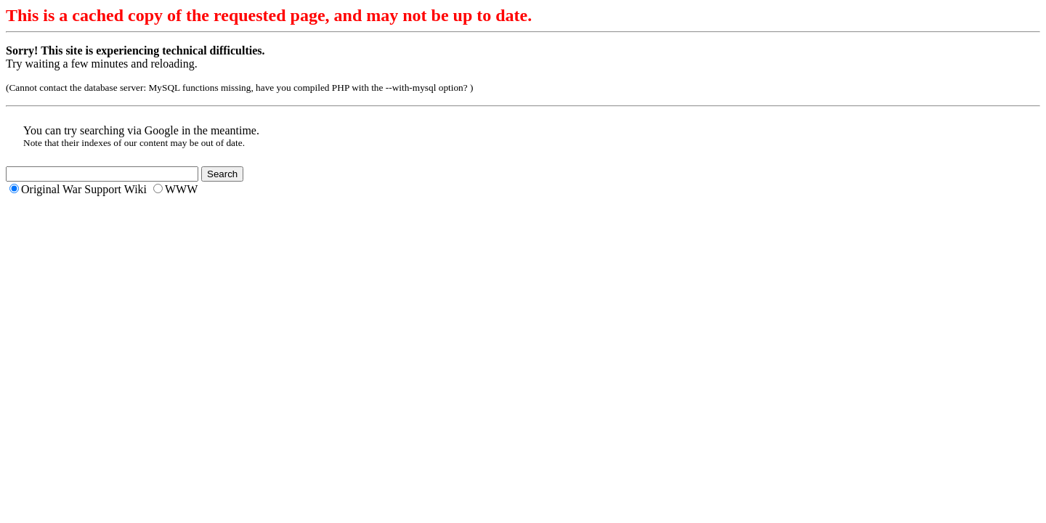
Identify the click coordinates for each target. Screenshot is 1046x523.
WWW (181, 189)
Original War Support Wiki (84, 189)
